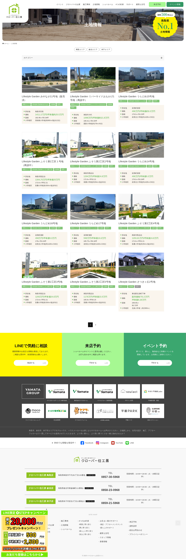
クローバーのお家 (73, 4)
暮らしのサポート (107, 528)
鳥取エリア (80, 49)
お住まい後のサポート (109, 521)
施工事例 (86, 4)
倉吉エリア (93, 49)
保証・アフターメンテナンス (111, 524)
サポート (129, 4)
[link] (87, 443)
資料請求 (133, 526)
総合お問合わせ (135, 530)
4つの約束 (120, 4)
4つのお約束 (84, 521)
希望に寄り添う (85, 524)
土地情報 (96, 4)
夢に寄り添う (84, 528)
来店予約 (157, 4)
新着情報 (103, 541)
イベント (59, 4)
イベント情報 (175, 4)
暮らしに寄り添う (86, 531)
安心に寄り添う (85, 534)
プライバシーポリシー (138, 534)
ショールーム (107, 4)
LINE (132, 443)
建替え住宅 (140, 4)
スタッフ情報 (105, 537)
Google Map (90, 475)
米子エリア (105, 49)
